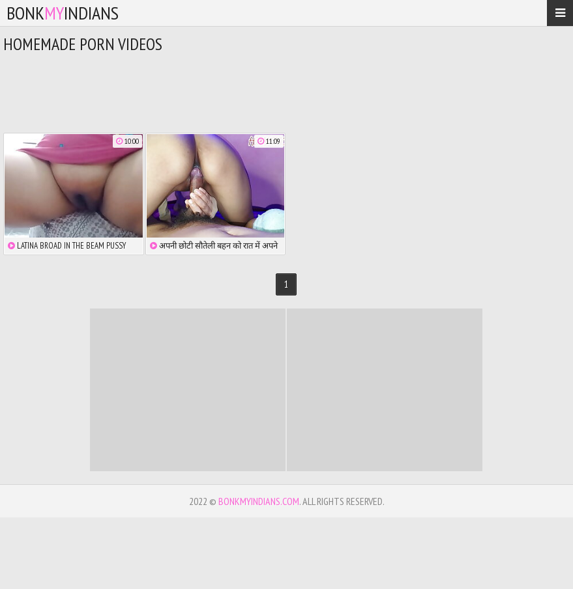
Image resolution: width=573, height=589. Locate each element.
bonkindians (63, 13)
